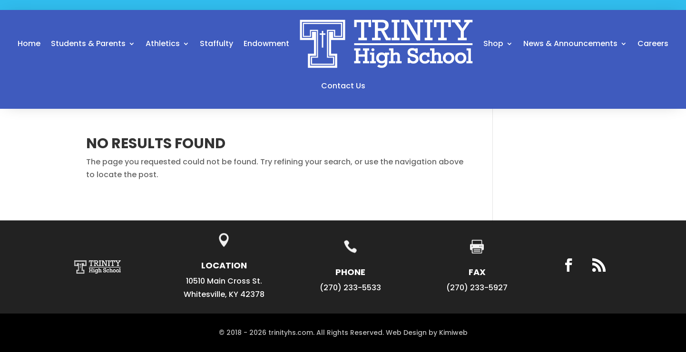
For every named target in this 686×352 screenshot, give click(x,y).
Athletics (163, 43)
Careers (652, 43)
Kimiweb (453, 332)
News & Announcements (570, 43)
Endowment (266, 43)
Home (29, 43)
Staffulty (216, 43)
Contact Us (343, 85)
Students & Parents (88, 43)
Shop (493, 43)
